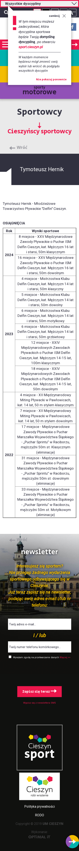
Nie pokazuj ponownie (51, 80)
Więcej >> (65, 657)
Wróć (22, 148)
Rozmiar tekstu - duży (72, 12)
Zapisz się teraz (39, 691)
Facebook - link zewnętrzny (72, 28)
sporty (39, 91)
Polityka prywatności (39, 807)
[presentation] (40, 671)
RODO (39, 815)
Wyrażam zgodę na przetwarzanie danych (36, 657)
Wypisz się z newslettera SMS (39, 702)
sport (39, 754)
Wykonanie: (39, 834)
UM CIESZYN (53, 824)
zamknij (57, 16)
